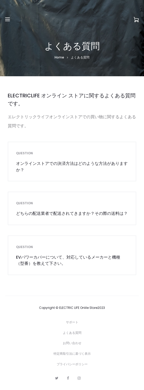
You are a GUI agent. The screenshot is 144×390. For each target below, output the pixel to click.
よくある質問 (72, 332)
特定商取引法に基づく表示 (72, 353)
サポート (72, 322)
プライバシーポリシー (72, 364)
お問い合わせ (72, 343)
